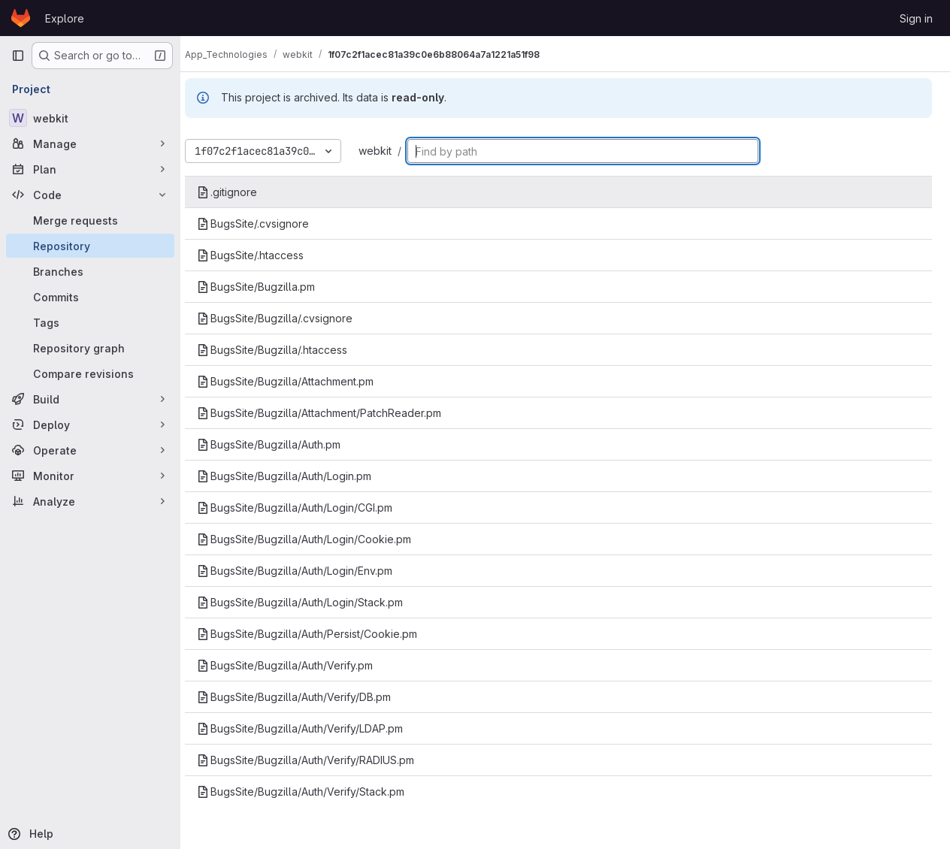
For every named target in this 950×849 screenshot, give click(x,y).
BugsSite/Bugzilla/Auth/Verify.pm (298, 665)
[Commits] (90, 297)
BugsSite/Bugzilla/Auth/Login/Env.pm (308, 570)
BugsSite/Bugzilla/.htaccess (285, 349)
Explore (64, 18)
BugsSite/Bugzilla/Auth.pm (282, 444)
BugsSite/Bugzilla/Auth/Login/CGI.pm (308, 507)
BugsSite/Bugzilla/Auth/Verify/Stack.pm (314, 791)
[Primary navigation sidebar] (18, 56)
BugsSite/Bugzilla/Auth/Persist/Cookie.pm (320, 633)
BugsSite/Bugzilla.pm (269, 286)
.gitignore (240, 192)
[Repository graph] (90, 348)
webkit (388, 150)
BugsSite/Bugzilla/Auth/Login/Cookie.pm (317, 539)
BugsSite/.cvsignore (266, 223)
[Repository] (90, 246)
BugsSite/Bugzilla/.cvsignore (288, 318)
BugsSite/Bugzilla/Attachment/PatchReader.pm (332, 412)
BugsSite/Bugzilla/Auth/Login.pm (297, 476)
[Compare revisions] (90, 373)
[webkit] (90, 118)
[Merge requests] (90, 220)
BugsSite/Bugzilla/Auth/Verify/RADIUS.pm (319, 760)
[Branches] (90, 271)
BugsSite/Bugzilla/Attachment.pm (298, 381)
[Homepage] (20, 18)
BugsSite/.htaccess (263, 255)
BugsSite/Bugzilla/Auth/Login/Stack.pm (313, 602)
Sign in (916, 18)
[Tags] (90, 322)
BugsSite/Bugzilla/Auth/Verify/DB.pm (307, 696)
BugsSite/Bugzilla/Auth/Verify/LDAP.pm (313, 728)
